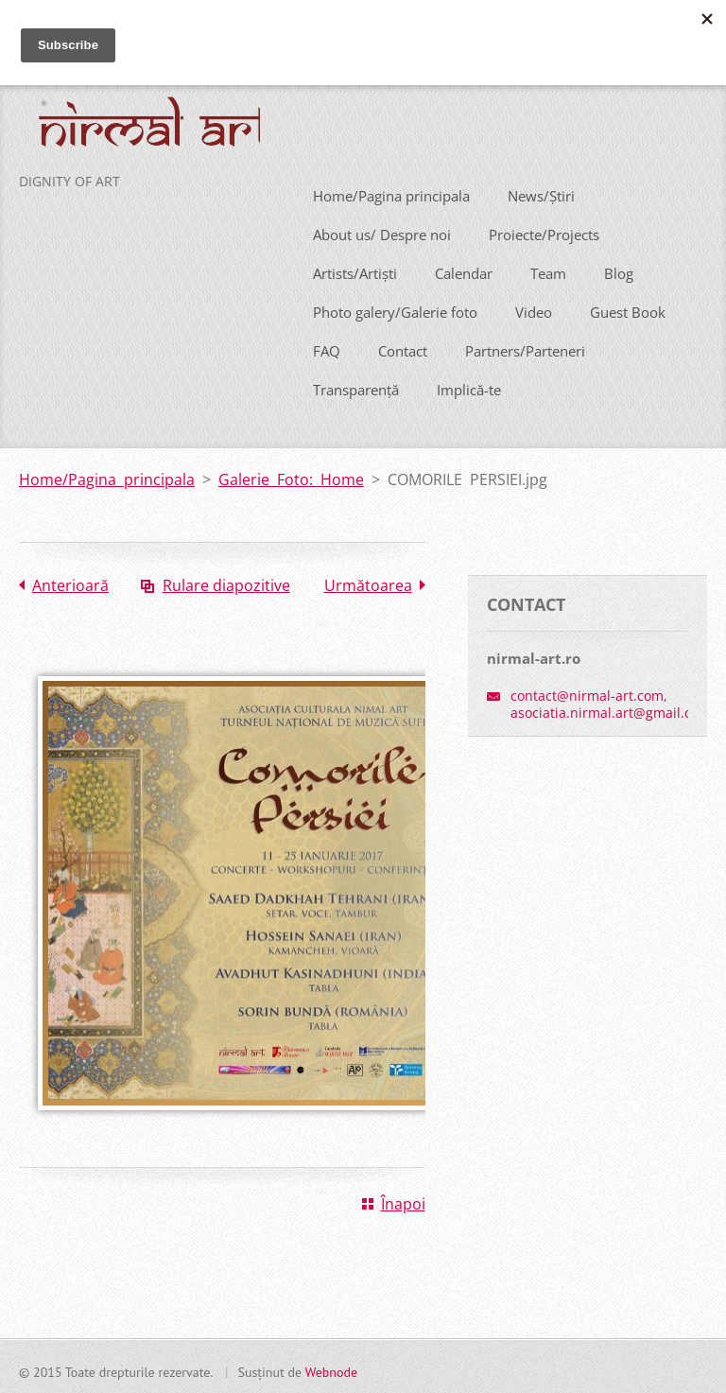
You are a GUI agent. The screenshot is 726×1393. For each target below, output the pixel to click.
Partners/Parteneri (525, 347)
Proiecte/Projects (544, 230)
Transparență (356, 385)
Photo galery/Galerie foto (395, 308)
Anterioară (70, 581)
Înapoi (403, 1201)
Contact (402, 347)
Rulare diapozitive (226, 581)
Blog (618, 269)
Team (548, 269)
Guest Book (628, 308)
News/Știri (541, 192)
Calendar (464, 269)
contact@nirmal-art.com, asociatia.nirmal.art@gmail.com (610, 701)
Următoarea (368, 581)
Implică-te (469, 385)
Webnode (331, 1369)
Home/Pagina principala (391, 192)
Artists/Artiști (355, 269)
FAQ (326, 347)
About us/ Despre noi (382, 230)
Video (533, 308)
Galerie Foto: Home (291, 475)
